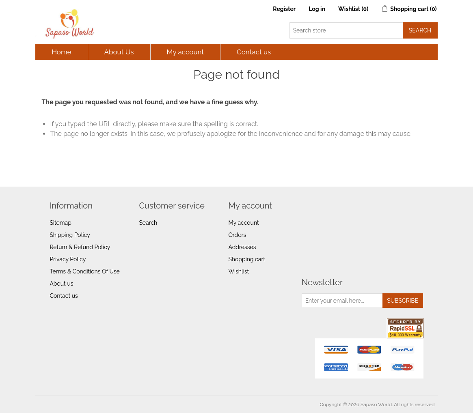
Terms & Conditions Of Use (84, 271)
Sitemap (60, 222)
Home (61, 52)
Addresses (242, 247)
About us (61, 283)
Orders (237, 235)
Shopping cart (246, 259)
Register (284, 9)
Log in (317, 9)
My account (185, 52)
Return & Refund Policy (80, 247)
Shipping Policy (70, 235)
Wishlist (238, 271)
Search (148, 222)
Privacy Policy (68, 259)
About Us (119, 52)
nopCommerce (82, 404)
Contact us (254, 52)
